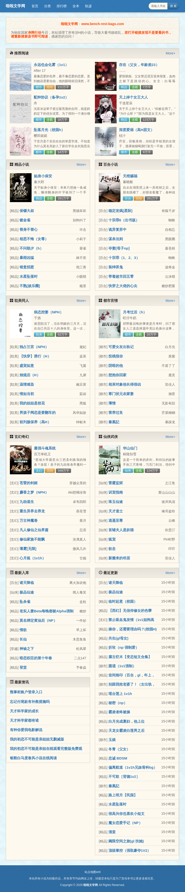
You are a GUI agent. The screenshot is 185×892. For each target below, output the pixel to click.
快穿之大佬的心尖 (122, 286)
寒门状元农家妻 (121, 394)
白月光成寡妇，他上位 (126, 721)
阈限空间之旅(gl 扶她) (126, 841)
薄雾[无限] (28, 549)
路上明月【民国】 (122, 795)
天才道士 (115, 511)
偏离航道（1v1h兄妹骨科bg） (132, 767)
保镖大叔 (27, 211)
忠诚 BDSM (117, 758)
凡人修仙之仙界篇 (34, 530)
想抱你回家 (117, 375)
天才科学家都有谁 (24, 720)
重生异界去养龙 (32, 511)
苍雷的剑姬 (29, 483)
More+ (170, 53)
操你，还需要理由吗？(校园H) (132, 629)
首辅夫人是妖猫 (121, 530)
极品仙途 (27, 592)
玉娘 (112, 740)
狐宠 (112, 539)
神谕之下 (27, 649)
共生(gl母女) (118, 638)
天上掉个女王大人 (133, 97)
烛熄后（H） (30, 375)
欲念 (112, 549)
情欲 (23, 630)
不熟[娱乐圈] (30, 286)
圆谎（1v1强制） (122, 666)
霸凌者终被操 (119, 712)
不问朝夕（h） (31, 248)
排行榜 (62, 6)
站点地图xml (93, 872)
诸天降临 (27, 583)
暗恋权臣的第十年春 (36, 658)
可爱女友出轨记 (121, 347)
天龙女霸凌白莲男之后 (126, 730)
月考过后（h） (135, 312)
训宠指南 (115, 492)
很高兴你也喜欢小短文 (126, 814)
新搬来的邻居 (119, 558)
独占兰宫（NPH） (34, 347)
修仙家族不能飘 (32, 539)
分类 (47, 6)
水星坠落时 (29, 276)
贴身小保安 (43, 176)
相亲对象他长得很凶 (124, 384)
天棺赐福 (130, 176)
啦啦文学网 (15, 6)
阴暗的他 (115, 365)
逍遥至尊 (115, 520)
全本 (76, 6)
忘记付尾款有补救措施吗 (30, 702)
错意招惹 (27, 267)
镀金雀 (25, 220)
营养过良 (115, 412)
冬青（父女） (119, 749)
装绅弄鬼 (115, 267)
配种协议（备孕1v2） (51, 97)
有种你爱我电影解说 (26, 730)
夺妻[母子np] (119, 248)
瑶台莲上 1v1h (120, 694)
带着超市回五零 (121, 276)
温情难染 (27, 384)
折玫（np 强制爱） (123, 647)
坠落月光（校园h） (49, 130)
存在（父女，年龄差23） (139, 65)
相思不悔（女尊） (34, 239)
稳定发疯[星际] (120, 211)
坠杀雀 (25, 602)
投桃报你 (115, 356)
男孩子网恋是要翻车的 (38, 412)
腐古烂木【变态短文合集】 (130, 657)
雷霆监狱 (115, 483)
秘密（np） (117, 703)
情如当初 (27, 394)
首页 (35, 6)
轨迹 (88, 6)
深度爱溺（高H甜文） (136, 130)
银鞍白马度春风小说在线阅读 (33, 758)
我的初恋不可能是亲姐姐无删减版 (37, 739)
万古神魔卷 (29, 520)
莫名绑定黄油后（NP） (38, 620)
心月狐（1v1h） (33, 558)
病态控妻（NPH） (48, 312)
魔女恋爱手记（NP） (125, 823)
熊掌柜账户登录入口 (26, 692)
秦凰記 (113, 422)
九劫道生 (27, 502)
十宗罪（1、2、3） (124, 258)
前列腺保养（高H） (35, 422)
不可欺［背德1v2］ (124, 776)
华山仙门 (130, 448)
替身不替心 (29, 229)
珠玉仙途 (115, 502)
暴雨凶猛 (27, 258)
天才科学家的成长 (24, 711)
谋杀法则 (115, 239)
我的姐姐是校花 (32, 403)
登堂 (23, 667)
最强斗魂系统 (45, 448)
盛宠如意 (27, 365)
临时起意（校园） (122, 601)
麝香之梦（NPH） (34, 492)
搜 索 (173, 6)
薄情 (112, 403)
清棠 (112, 832)
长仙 (23, 639)
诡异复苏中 (117, 229)
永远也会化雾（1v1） (51, 65)
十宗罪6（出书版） (123, 220)
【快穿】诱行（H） (35, 356)
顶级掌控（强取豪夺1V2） (129, 850)
